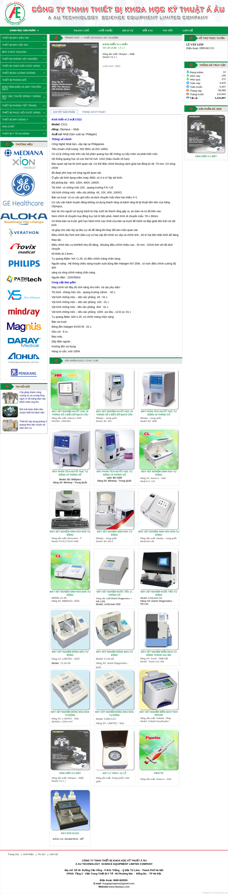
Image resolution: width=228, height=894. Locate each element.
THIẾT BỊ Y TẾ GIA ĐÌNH (15, 133)
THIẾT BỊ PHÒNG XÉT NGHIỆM (19, 58)
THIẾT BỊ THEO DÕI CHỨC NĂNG (21, 65)
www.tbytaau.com (119, 886)
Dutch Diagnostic (120, 598)
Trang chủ (72, 37)
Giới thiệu (28, 854)
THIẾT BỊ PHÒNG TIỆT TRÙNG (19, 105)
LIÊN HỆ (188, 30)
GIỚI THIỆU (105, 30)
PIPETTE (159, 773)
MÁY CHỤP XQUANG (14, 51)
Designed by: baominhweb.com (215, 893)
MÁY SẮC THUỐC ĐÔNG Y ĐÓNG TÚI (21, 97)
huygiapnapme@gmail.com (118, 883)
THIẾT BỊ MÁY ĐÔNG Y (15, 119)
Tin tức (41, 854)
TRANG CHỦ (81, 30)
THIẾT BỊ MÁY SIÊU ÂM (15, 37)
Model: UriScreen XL (151, 598)
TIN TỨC (168, 30)
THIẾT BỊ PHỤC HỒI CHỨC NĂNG (21, 112)
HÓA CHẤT (8, 126)
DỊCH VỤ (127, 30)
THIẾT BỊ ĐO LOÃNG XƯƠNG (18, 72)
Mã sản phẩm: (110, 47)
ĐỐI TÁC (148, 30)
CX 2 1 (121, 47)
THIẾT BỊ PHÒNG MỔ (14, 79)
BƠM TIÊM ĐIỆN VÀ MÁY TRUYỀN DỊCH (21, 88)
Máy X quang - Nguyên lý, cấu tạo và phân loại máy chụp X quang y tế (33, 396)
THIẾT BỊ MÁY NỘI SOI (15, 44)
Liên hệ (54, 854)
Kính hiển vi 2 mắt (115, 44)
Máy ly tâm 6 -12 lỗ (114, 773)
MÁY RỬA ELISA (70, 833)
